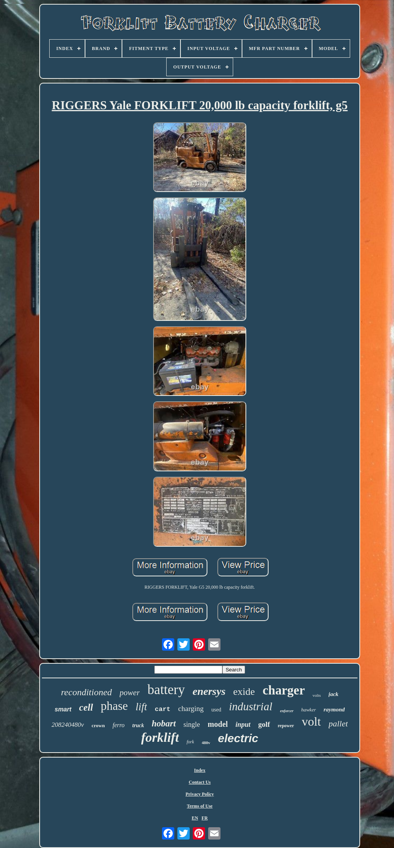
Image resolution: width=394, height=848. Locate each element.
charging (191, 708)
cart (162, 709)
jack (334, 694)
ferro (118, 725)
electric (238, 738)
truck (138, 725)
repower (286, 725)
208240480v (68, 724)
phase (114, 706)
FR (205, 818)
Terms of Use (200, 806)
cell (86, 707)
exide (244, 691)
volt (311, 721)
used (216, 710)
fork (190, 742)
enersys (209, 691)
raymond (334, 709)
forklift (160, 737)
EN (195, 818)
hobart (164, 723)
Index (199, 770)
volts (316, 695)
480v (206, 742)
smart (63, 709)
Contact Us (200, 782)
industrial (250, 706)
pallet (338, 723)
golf (264, 724)
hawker (308, 710)
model (218, 724)
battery (166, 689)
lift (141, 707)
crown (98, 725)
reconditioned (86, 692)
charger (283, 690)
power (130, 692)
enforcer (287, 711)
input (242, 724)
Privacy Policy (199, 794)
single (192, 724)
